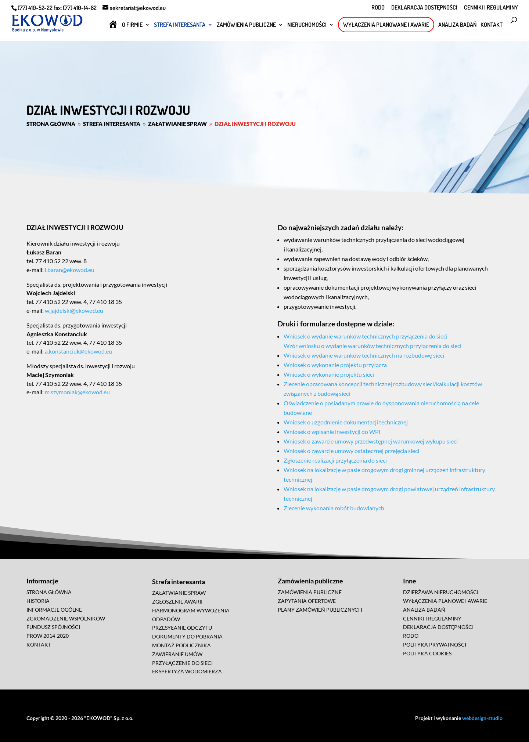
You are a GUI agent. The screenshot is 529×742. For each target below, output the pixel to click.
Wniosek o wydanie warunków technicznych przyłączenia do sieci (365, 336)
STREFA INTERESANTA (179, 25)
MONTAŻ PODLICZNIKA (181, 645)
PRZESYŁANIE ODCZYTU (182, 628)
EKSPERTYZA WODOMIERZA (187, 671)
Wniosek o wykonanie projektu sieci (329, 374)
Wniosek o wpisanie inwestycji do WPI (332, 431)
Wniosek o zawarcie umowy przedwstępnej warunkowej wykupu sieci (371, 441)
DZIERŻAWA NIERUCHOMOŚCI (440, 592)
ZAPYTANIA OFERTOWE (307, 601)
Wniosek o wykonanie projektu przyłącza (335, 364)
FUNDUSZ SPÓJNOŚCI (53, 627)
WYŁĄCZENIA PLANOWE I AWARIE (445, 601)
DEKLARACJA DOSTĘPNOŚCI (424, 7)
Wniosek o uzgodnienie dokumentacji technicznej (346, 422)
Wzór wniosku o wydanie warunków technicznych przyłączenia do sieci (372, 345)
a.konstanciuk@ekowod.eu (78, 351)
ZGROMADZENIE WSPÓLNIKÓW (65, 618)
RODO (378, 7)
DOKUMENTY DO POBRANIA (187, 636)
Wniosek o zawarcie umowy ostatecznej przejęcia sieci (351, 450)
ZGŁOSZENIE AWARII (177, 601)
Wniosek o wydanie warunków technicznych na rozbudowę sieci (364, 355)
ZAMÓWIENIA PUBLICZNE (246, 25)
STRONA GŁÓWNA (49, 592)
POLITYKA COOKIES (427, 653)
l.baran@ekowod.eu (69, 269)
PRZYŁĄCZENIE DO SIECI (182, 663)
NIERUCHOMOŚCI (307, 25)
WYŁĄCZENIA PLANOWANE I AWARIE (386, 24)
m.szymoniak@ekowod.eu (77, 391)
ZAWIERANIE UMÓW (177, 654)
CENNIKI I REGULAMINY (491, 7)
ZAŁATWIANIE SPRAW (179, 593)
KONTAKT (492, 25)
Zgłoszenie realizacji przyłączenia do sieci (335, 460)
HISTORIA (38, 601)
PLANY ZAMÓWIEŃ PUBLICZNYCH (320, 610)
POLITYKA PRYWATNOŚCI (434, 644)
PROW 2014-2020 (47, 636)
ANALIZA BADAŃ (457, 25)
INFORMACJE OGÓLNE (54, 610)
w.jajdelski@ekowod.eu (73, 310)
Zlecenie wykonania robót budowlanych (334, 507)
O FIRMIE (132, 25)
